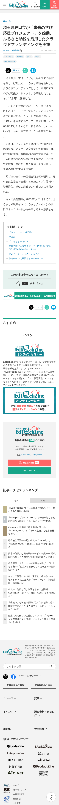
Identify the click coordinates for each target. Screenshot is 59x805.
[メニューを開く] (4, 4)
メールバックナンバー (29, 454)
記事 (38, 698)
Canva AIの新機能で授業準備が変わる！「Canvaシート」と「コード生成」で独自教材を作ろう (31, 530)
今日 (16, 501)
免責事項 (17, 799)
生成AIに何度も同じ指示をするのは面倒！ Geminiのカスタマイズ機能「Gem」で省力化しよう (31, 592)
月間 (43, 501)
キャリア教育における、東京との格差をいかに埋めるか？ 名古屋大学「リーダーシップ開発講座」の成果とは (31, 579)
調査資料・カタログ (44, 713)
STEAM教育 (8, 57)
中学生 (37, 57)
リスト (16, 70)
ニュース (10, 698)
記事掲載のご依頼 (15, 685)
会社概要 (17, 803)
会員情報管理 (18, 794)
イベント (10, 712)
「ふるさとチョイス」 (20, 241)
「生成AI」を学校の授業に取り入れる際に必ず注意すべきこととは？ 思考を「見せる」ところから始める (31, 605)
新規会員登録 (29, 462)
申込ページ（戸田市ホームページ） (26, 258)
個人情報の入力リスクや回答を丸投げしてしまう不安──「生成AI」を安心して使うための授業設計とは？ (31, 566)
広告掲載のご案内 (43, 685)
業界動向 (20, 57)
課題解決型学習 (9, 61)
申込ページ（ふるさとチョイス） (25, 254)
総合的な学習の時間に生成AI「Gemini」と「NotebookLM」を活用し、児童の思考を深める (31, 543)
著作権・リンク (19, 790)
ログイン (29, 470)
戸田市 (12, 237)
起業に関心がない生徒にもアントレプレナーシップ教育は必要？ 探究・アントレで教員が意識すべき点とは (31, 618)
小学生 (29, 57)
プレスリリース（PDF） (21, 232)
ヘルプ (16, 785)
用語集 (8, 729)
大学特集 (41, 729)
